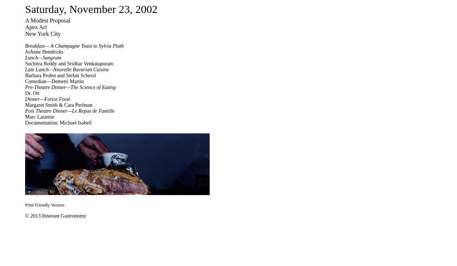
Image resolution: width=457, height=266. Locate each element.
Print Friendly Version (44, 205)
